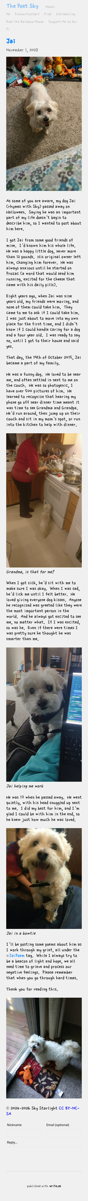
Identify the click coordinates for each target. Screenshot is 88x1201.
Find (47, 14)
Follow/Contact (27, 14)
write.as (55, 1186)
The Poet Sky (22, 6)
